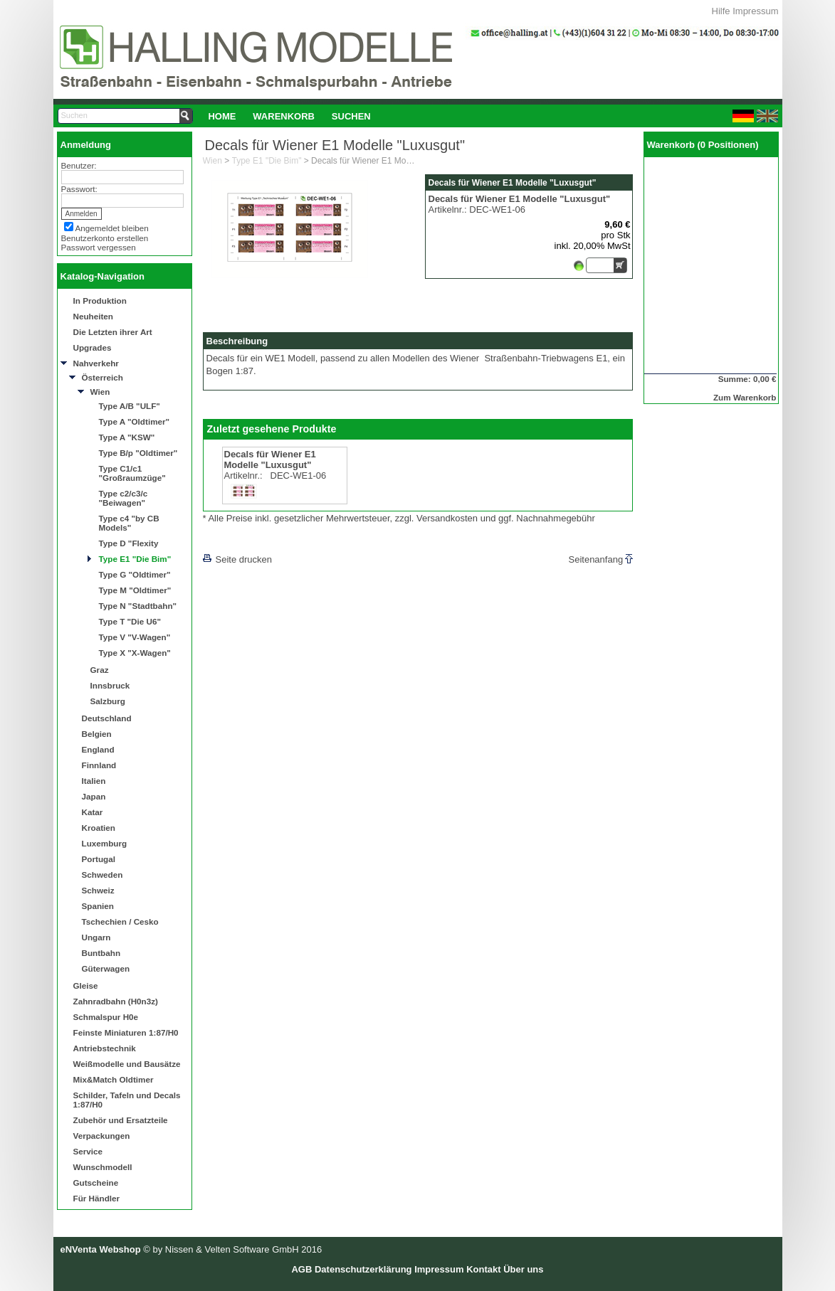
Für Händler (96, 1198)
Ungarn (96, 937)
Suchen (351, 116)
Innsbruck (110, 685)
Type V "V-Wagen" (135, 637)
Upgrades (92, 347)
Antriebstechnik (104, 1048)
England (98, 749)
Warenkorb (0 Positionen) (703, 144)
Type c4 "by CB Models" (129, 523)
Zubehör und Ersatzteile (120, 1120)
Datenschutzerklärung (363, 1269)
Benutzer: (79, 165)
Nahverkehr (96, 363)
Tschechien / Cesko (120, 921)
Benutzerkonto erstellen (105, 238)
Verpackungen (101, 1135)
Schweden (102, 874)
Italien (94, 780)
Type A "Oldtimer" (134, 421)
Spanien (98, 905)
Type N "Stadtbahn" (138, 605)
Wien (100, 391)
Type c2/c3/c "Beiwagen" (123, 498)
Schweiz (98, 890)
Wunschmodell (102, 1167)
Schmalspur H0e (106, 1016)
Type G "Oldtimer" (135, 574)
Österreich (102, 377)
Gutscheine (96, 1182)
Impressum (755, 11)
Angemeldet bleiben (112, 228)
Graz (99, 669)
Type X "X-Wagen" (135, 652)
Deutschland (107, 718)
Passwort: (79, 188)
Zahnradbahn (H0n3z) (115, 1001)
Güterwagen (106, 968)
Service (88, 1151)
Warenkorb (284, 116)
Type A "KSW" (127, 437)
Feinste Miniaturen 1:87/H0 (126, 1032)
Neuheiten (93, 316)
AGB (301, 1269)
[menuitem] (222, 116)
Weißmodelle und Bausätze (127, 1063)
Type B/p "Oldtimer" (138, 452)
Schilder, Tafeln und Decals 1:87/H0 (127, 1099)
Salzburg (107, 701)
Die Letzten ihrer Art (112, 331)
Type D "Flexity (129, 543)
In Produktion (100, 300)
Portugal (98, 859)
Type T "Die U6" (130, 621)
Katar (92, 812)
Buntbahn (101, 952)
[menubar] (289, 116)
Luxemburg (104, 843)
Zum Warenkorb (745, 397)
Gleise (85, 985)
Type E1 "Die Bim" (135, 558)
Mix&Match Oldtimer (113, 1079)
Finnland (99, 765)
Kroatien (98, 827)
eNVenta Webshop (101, 1249)
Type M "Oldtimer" (135, 590)
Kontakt (483, 1269)
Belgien (97, 733)
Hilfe (721, 11)
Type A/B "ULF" (129, 405)
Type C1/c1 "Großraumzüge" (132, 473)
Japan (94, 796)
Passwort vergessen (98, 247)
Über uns (523, 1269)
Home (222, 116)
